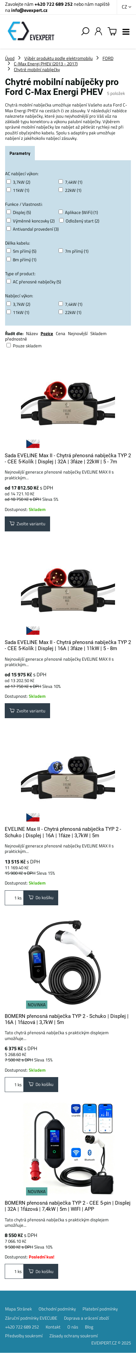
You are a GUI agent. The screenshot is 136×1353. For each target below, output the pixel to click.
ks (14, 897)
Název (32, 333)
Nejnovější (78, 333)
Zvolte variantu (27, 523)
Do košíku (40, 897)
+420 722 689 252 (54, 3)
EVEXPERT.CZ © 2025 (111, 1342)
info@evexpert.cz (29, 10)
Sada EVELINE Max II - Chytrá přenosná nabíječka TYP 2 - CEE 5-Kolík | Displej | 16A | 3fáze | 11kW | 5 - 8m (68, 645)
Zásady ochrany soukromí (73, 1335)
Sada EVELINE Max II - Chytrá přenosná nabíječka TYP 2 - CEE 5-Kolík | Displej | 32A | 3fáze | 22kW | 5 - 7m (68, 458)
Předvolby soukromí (24, 1335)
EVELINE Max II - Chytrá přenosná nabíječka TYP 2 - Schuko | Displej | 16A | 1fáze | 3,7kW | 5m (63, 832)
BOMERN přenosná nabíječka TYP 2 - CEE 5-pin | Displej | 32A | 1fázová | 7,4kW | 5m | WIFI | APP (68, 1206)
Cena (60, 333)
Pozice (47, 333)
